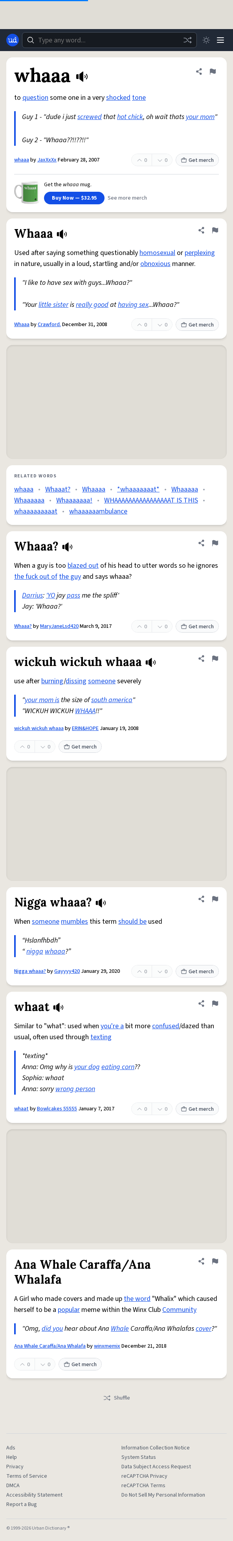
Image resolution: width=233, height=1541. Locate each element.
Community (179, 1310)
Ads (10, 1448)
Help (11, 1457)
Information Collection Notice (155, 1448)
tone (139, 98)
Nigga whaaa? (30, 971)
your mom (200, 117)
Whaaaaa (184, 489)
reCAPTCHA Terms (143, 1486)
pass (73, 595)
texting (101, 1037)
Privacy (15, 1467)
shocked (118, 98)
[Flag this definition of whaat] (215, 1003)
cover (203, 1329)
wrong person (75, 1089)
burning (52, 681)
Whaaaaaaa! (74, 500)
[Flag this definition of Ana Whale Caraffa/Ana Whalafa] (215, 1261)
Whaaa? (23, 626)
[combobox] (109, 40)
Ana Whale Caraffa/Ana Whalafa (50, 1346)
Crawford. (49, 324)
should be (132, 921)
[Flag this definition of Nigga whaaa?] (215, 899)
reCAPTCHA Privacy (144, 1476)
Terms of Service (26, 1476)
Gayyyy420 (67, 971)
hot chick (130, 117)
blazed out (83, 566)
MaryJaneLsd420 (59, 626)
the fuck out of (35, 577)
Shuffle (116, 1398)
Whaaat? (57, 489)
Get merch (197, 160)
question (35, 98)
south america (111, 700)
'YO (50, 595)
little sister (53, 305)
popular (69, 1310)
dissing (76, 681)
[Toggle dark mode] (206, 40)
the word (137, 1299)
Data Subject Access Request (156, 1467)
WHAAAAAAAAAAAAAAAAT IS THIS (151, 500)
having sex (133, 305)
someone (102, 681)
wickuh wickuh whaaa (39, 728)
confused (165, 1026)
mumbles (74, 921)
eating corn (117, 1067)
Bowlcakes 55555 (57, 1109)
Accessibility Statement (34, 1495)
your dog (87, 1067)
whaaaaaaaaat (35, 511)
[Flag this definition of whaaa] (212, 71)
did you (52, 1329)
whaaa (21, 160)
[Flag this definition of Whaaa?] (215, 543)
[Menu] (220, 40)
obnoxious (155, 264)
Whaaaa (93, 489)
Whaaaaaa (29, 500)
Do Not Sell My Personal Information (163, 1495)
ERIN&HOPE (85, 728)
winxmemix (107, 1346)
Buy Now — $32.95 (74, 198)
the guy (70, 577)
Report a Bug (21, 1504)
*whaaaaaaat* (138, 489)
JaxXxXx (47, 160)
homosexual (157, 253)
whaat (21, 1109)
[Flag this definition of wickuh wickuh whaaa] (215, 658)
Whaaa (21, 324)
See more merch (127, 198)
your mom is (42, 700)
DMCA (13, 1486)
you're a (112, 1026)
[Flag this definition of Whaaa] (215, 230)
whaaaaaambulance (98, 511)
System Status (138, 1457)
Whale (120, 1329)
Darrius (32, 595)
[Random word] (187, 40)
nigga (34, 951)
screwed (89, 117)
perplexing (200, 253)
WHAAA (85, 711)
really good (92, 305)
